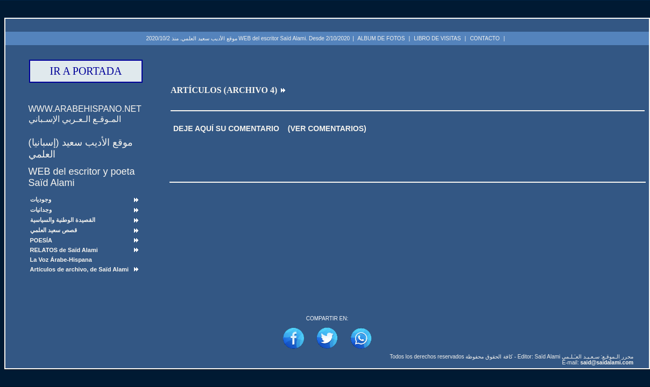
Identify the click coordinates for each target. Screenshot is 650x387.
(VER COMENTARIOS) (327, 128)
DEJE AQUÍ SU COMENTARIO (226, 128)
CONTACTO (484, 38)
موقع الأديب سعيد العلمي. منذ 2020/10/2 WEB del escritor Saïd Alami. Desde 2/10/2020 (248, 38)
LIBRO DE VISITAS (437, 38)
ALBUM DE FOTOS (381, 38)
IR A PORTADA (86, 71)
